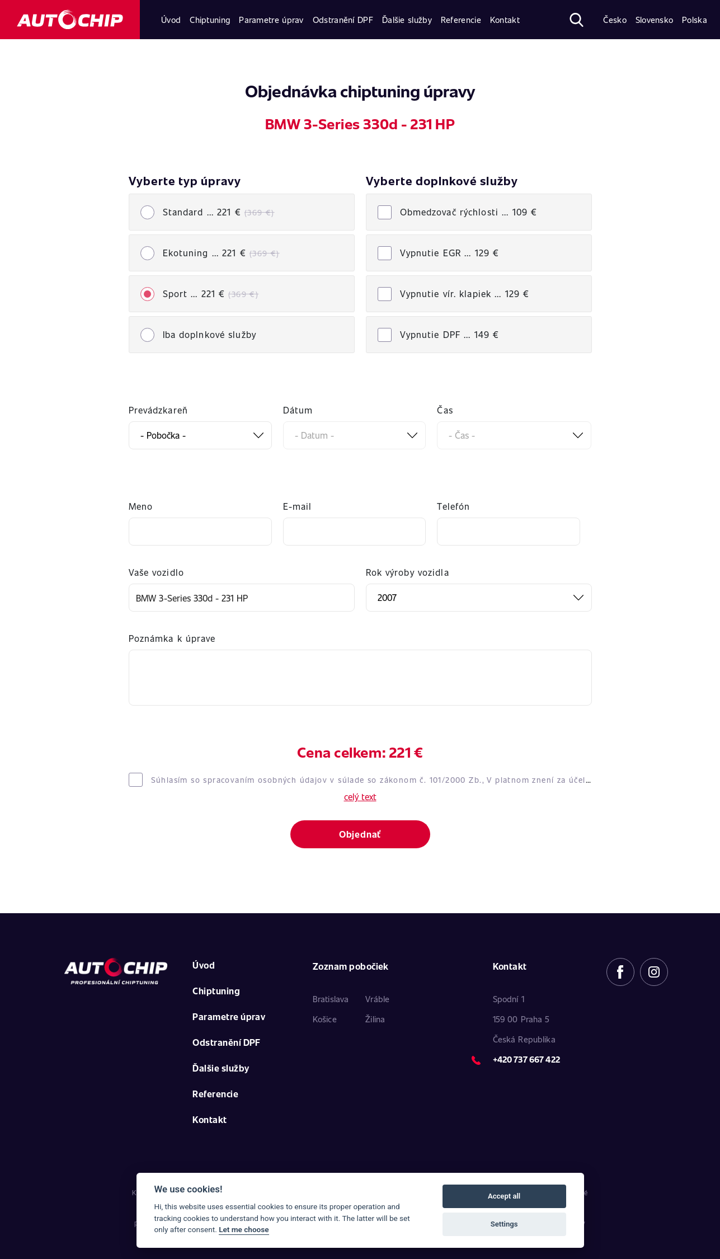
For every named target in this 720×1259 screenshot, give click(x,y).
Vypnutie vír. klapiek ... (465, 293)
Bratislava (331, 998)
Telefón (453, 506)
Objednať (360, 834)
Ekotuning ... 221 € (221, 253)
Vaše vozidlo (156, 572)
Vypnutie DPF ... (450, 334)
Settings (504, 1224)
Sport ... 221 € (211, 293)
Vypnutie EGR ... (450, 253)
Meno (141, 506)
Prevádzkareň (158, 410)
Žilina (375, 1019)
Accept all (504, 1196)
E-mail (297, 506)
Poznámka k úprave (172, 638)
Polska (694, 19)
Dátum (298, 410)
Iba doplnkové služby (209, 334)
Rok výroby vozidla (407, 572)
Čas (445, 410)
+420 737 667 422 (526, 1059)
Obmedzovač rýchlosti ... (469, 212)
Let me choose (244, 1229)
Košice (325, 1019)
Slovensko (655, 19)
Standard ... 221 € (219, 212)
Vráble (377, 998)
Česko (615, 19)
